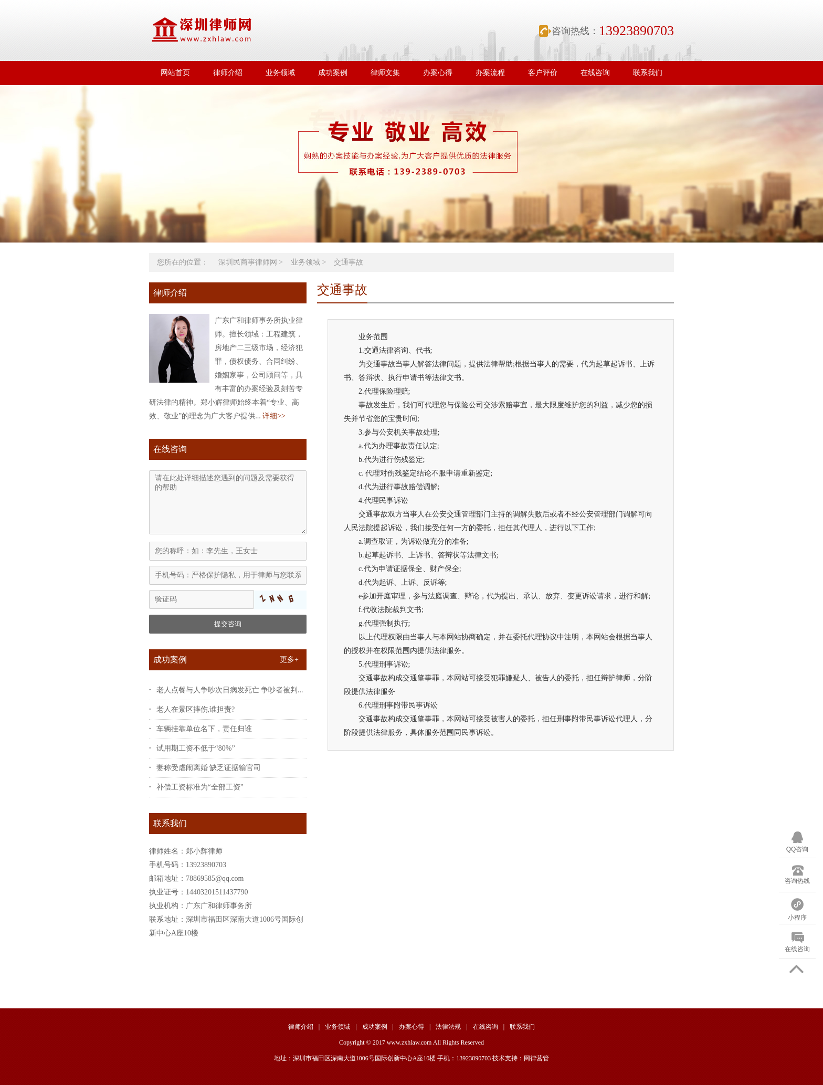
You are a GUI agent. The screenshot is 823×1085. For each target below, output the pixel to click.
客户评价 (542, 73)
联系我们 (647, 73)
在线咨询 (595, 73)
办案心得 (437, 73)
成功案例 (332, 73)
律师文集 (385, 73)
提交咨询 (227, 624)
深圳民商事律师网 (247, 262)
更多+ (289, 659)
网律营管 (536, 1058)
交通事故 (348, 262)
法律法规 (448, 1026)
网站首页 (175, 73)
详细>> (274, 416)
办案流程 (490, 73)
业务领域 (280, 73)
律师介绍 (227, 73)
